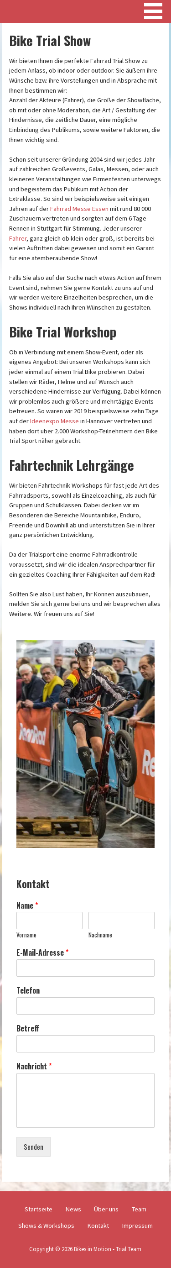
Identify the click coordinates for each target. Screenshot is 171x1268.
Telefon (28, 990)
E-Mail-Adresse (42, 953)
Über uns (106, 1209)
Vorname (26, 935)
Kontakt (98, 1225)
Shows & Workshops (46, 1225)
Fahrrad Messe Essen (79, 209)
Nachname (100, 935)
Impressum (137, 1225)
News (73, 1209)
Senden (33, 1147)
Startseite (38, 1209)
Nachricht (34, 1066)
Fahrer (17, 238)
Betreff (27, 1028)
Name (27, 905)
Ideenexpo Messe (54, 421)
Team (139, 1209)
